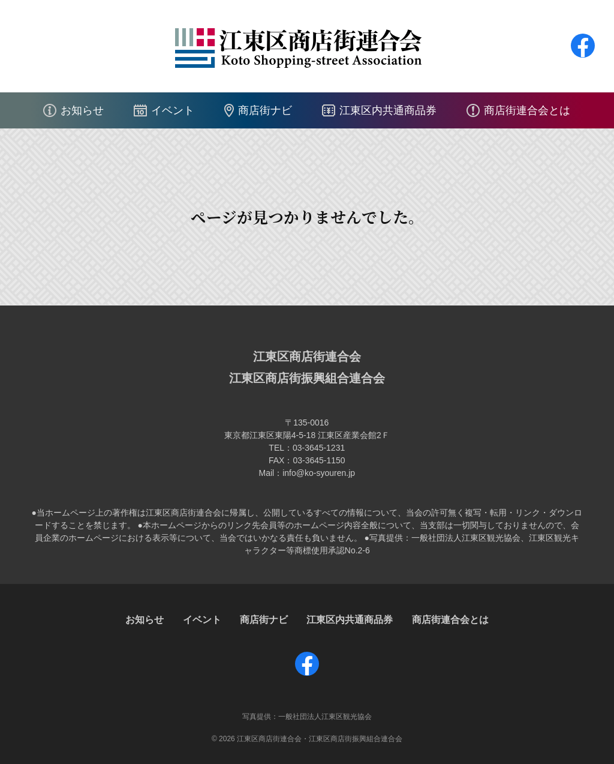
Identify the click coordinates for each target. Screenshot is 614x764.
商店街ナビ (265, 110)
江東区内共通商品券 (388, 110)
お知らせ (82, 110)
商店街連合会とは (527, 110)
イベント (172, 110)
